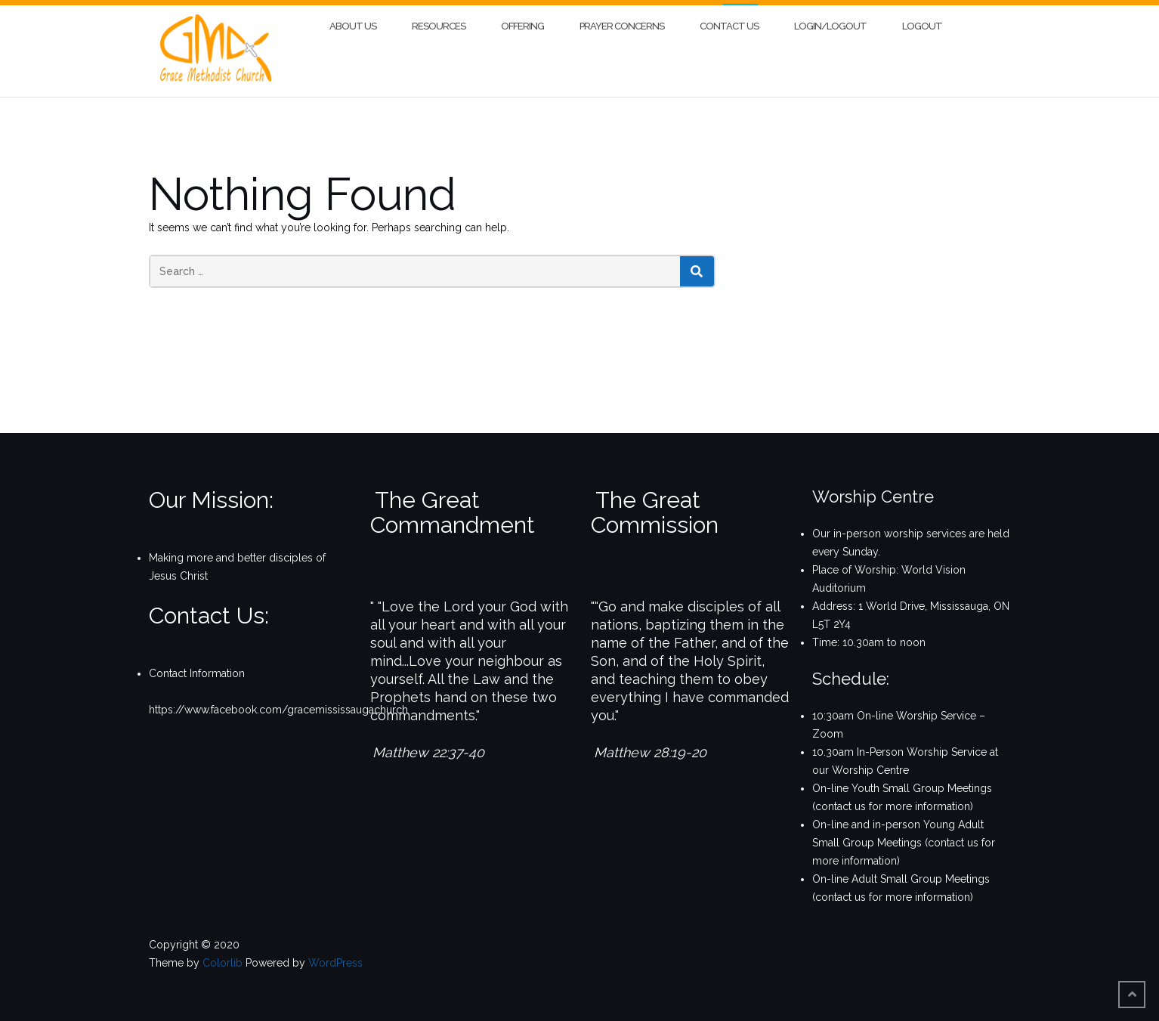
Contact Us (729, 20)
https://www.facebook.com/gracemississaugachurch (278, 704)
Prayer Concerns (622, 20)
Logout (922, 20)
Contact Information (197, 668)
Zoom (827, 728)
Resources (438, 20)
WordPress (335, 957)
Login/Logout (830, 20)
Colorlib (222, 957)
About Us (352, 20)
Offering (522, 20)
